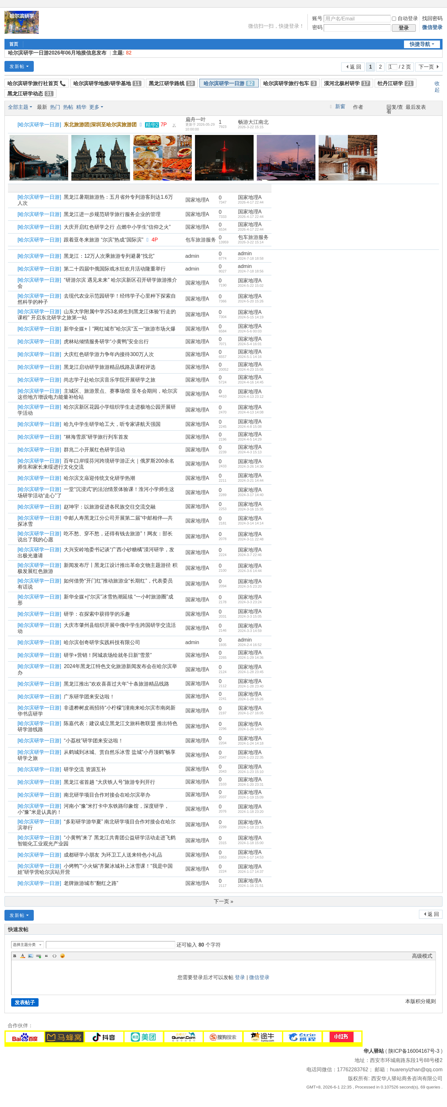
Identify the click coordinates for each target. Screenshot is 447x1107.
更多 (94, 107)
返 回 (355, 67)
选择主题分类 (24, 944)
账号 (317, 18)
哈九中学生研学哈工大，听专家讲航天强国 (112, 424)
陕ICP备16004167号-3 (413, 1051)
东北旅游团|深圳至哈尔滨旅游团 (100, 124)
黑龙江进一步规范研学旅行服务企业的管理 (112, 214)
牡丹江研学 (396, 83)
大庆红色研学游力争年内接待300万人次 (109, 354)
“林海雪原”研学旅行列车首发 (96, 437)
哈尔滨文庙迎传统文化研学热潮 (99, 478)
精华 (81, 107)
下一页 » (223, 901)
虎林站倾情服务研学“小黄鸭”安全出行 (106, 341)
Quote (46, 956)
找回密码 (432, 18)
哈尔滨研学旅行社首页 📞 (36, 83)
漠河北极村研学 (347, 83)
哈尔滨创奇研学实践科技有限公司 (102, 642)
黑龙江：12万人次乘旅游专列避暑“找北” (109, 256)
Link (38, 956)
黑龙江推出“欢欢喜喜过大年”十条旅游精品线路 (116, 684)
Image (30, 956)
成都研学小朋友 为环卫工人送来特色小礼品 (113, 855)
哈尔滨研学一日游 (229, 83)
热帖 (68, 107)
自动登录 (405, 18)
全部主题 (18, 107)
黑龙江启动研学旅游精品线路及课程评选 (109, 367)
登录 (240, 977)
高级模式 (422, 956)
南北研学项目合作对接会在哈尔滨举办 (107, 795)
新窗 (340, 106)
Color (22, 956)
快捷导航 (420, 44)
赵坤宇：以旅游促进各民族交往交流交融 (109, 506)
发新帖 (17, 66)
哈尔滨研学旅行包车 (290, 83)
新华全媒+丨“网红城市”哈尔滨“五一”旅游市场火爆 (120, 328)
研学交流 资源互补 (85, 769)
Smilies (62, 956)
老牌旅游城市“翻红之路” (91, 883)
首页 (13, 44)
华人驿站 (374, 1051)
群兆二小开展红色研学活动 (94, 449)
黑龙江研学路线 (172, 83)
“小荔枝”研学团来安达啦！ (93, 740)
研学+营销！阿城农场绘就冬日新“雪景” (108, 655)
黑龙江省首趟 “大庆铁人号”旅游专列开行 (109, 782)
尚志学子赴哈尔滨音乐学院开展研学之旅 (109, 380)
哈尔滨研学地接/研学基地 (107, 83)
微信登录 (432, 27)
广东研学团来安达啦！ (89, 696)
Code (54, 956)
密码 (317, 27)
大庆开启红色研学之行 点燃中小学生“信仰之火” (117, 227)
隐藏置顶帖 (174, 126)
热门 (55, 107)
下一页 (426, 67)
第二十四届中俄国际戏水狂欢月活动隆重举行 (115, 268)
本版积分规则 (420, 1001)
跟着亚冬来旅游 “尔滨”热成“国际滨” (103, 239)
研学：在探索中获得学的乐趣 (97, 614)
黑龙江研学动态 (30, 93)
